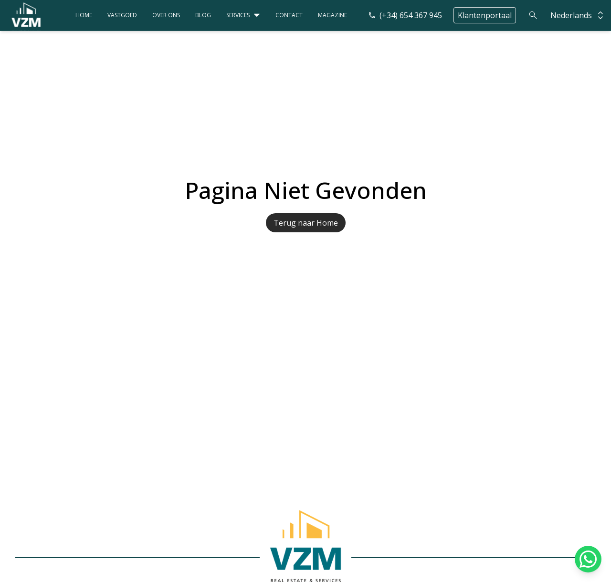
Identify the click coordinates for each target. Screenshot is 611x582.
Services (238, 15)
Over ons (166, 15)
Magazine (332, 15)
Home (83, 15)
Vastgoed (122, 15)
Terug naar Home (306, 223)
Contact (289, 15)
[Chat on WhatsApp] (588, 559)
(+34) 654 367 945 (405, 15)
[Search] (533, 15)
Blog (203, 15)
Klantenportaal (485, 15)
